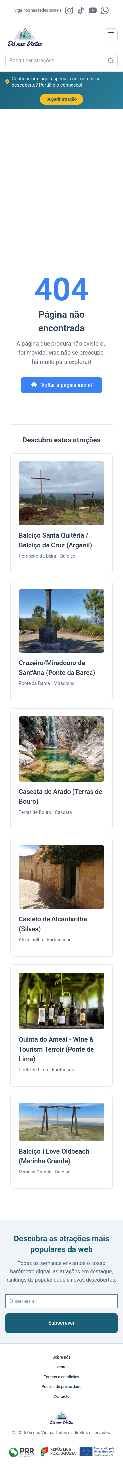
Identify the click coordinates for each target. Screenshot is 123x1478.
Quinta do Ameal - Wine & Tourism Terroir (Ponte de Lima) (56, 1049)
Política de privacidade (62, 1386)
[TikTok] (81, 10)
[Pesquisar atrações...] (110, 60)
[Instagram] (69, 10)
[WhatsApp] (105, 10)
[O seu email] (61, 1301)
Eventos (61, 1367)
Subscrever (61, 1323)
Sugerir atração (61, 99)
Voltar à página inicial (61, 385)
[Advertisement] (61, 173)
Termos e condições (61, 1377)
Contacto (61, 1396)
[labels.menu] (111, 34)
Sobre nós (61, 1357)
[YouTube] (93, 10)
